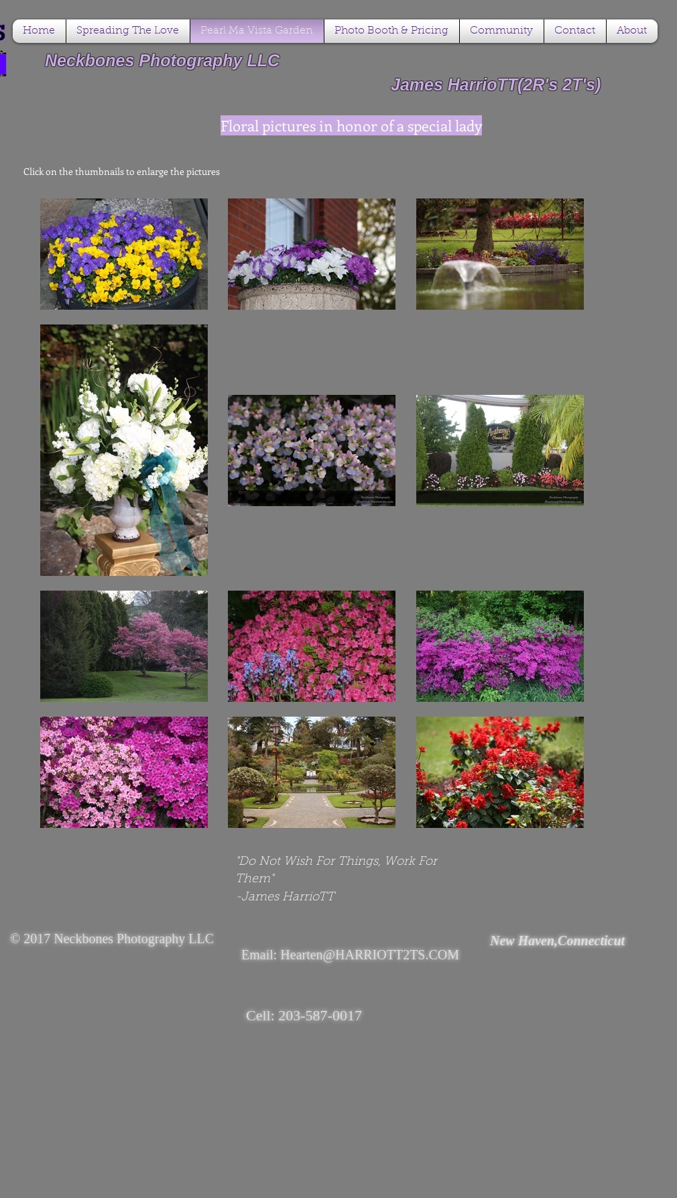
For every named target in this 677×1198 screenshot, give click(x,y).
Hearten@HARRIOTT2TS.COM (369, 954)
